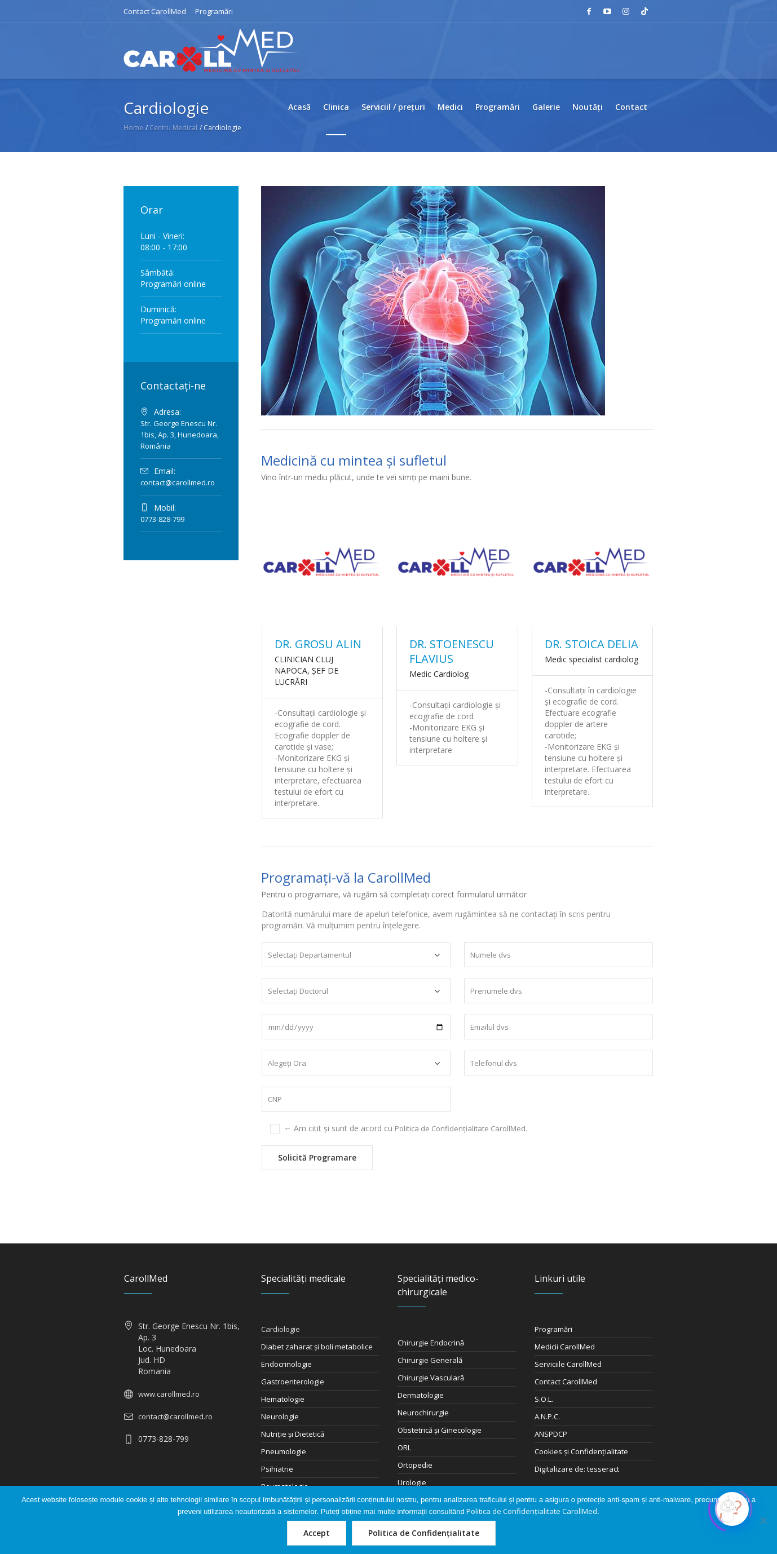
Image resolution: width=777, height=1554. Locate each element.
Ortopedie (415, 1465)
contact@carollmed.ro (177, 482)
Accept (316, 1533)
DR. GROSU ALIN (318, 644)
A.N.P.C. (547, 1416)
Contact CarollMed (154, 11)
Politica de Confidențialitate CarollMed (460, 1128)
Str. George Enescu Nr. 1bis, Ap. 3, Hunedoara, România (179, 434)
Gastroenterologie (292, 1381)
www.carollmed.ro (169, 1394)
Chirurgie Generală (430, 1360)
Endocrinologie (286, 1364)
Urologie (412, 1482)
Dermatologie (421, 1395)
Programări (214, 11)
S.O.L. (544, 1399)
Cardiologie (280, 1329)
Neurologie (280, 1416)
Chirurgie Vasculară (431, 1378)
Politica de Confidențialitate (423, 1533)
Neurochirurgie (423, 1412)
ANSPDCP (551, 1434)
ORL (404, 1447)
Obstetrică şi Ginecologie (440, 1430)
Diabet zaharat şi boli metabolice (317, 1347)
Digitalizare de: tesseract (577, 1469)
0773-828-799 (162, 519)
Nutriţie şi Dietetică (292, 1434)
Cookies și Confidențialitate (581, 1451)
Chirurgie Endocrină (431, 1343)
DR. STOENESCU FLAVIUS (451, 651)
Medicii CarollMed (565, 1347)
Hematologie (282, 1399)
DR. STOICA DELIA (591, 644)
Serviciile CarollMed (568, 1364)
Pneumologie (283, 1451)
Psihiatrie (277, 1469)
